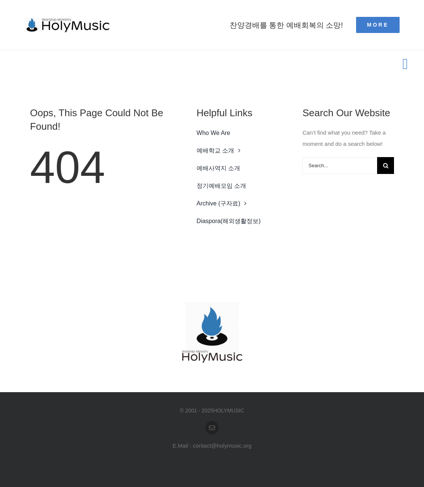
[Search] (385, 165)
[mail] (212, 428)
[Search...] (339, 165)
